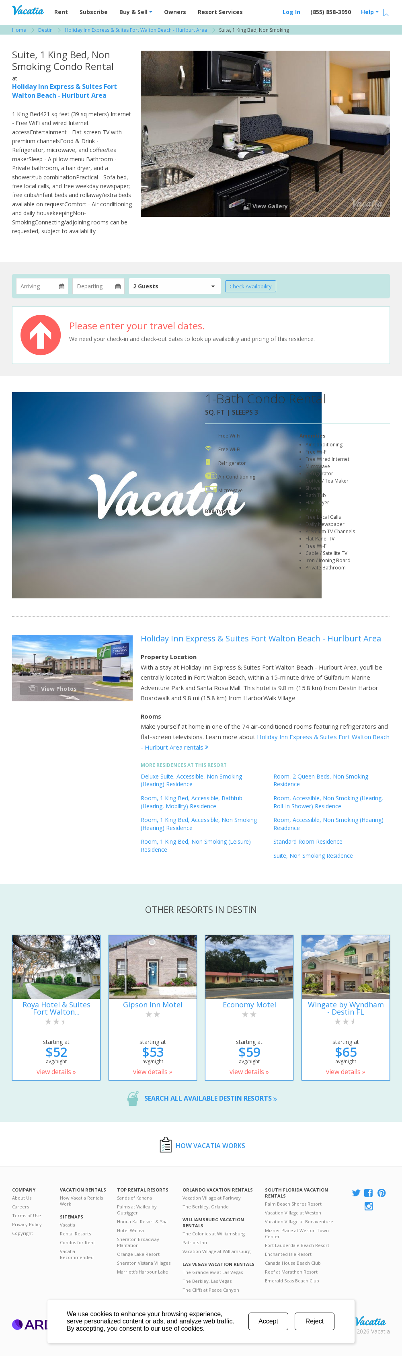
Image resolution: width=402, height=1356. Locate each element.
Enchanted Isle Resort (288, 1254)
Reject (315, 1321)
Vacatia (67, 1225)
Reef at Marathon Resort (291, 1272)
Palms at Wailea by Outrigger (137, 1210)
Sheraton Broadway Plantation (138, 1242)
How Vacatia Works (210, 1145)
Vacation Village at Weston (293, 1213)
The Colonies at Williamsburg (214, 1234)
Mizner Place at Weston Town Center (297, 1233)
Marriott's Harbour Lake (142, 1272)
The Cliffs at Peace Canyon (211, 1290)
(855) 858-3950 (330, 12)
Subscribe (94, 12)
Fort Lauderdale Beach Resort (297, 1245)
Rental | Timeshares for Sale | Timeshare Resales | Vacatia (370, 1321)
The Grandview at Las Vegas (213, 1272)
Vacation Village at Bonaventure (299, 1221)
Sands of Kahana (134, 1198)
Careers (20, 1207)
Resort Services (220, 12)
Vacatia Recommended (77, 1254)
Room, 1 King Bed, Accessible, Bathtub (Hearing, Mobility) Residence (191, 802)
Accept (268, 1321)
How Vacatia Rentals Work (81, 1201)
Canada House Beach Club (293, 1263)
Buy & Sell (135, 12)
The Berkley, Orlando (206, 1207)
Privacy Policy (27, 1224)
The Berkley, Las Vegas (207, 1281)
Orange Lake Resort (138, 1254)
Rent (61, 12)
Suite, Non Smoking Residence (313, 855)
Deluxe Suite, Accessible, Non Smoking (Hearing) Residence (191, 780)
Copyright (22, 1233)
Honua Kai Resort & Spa (142, 1221)
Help (370, 12)
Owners (175, 12)
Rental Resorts (75, 1234)
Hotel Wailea (130, 1230)
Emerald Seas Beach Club (292, 1281)
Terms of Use (26, 1215)
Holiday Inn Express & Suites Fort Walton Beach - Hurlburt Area (64, 91)
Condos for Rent (77, 1242)
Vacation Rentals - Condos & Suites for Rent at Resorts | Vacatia (28, 10)
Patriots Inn (195, 1242)
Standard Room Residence (308, 841)
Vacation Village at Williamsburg (216, 1251)
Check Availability (251, 286)
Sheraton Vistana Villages (143, 1263)
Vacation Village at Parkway (212, 1198)
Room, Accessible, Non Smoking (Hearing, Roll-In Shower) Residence (328, 802)
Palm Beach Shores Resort (293, 1204)
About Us (21, 1198)
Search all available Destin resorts (210, 1098)
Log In (291, 12)
